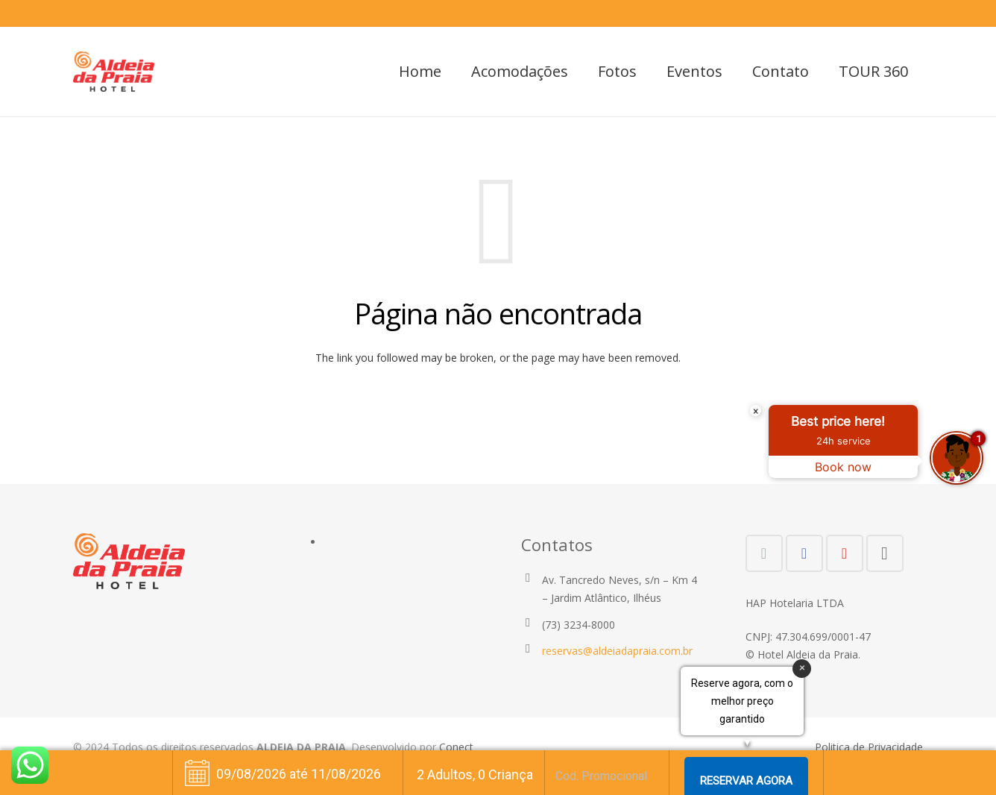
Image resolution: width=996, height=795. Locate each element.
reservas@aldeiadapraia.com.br (256, 14)
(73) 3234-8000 (120, 14)
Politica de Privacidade (869, 747)
